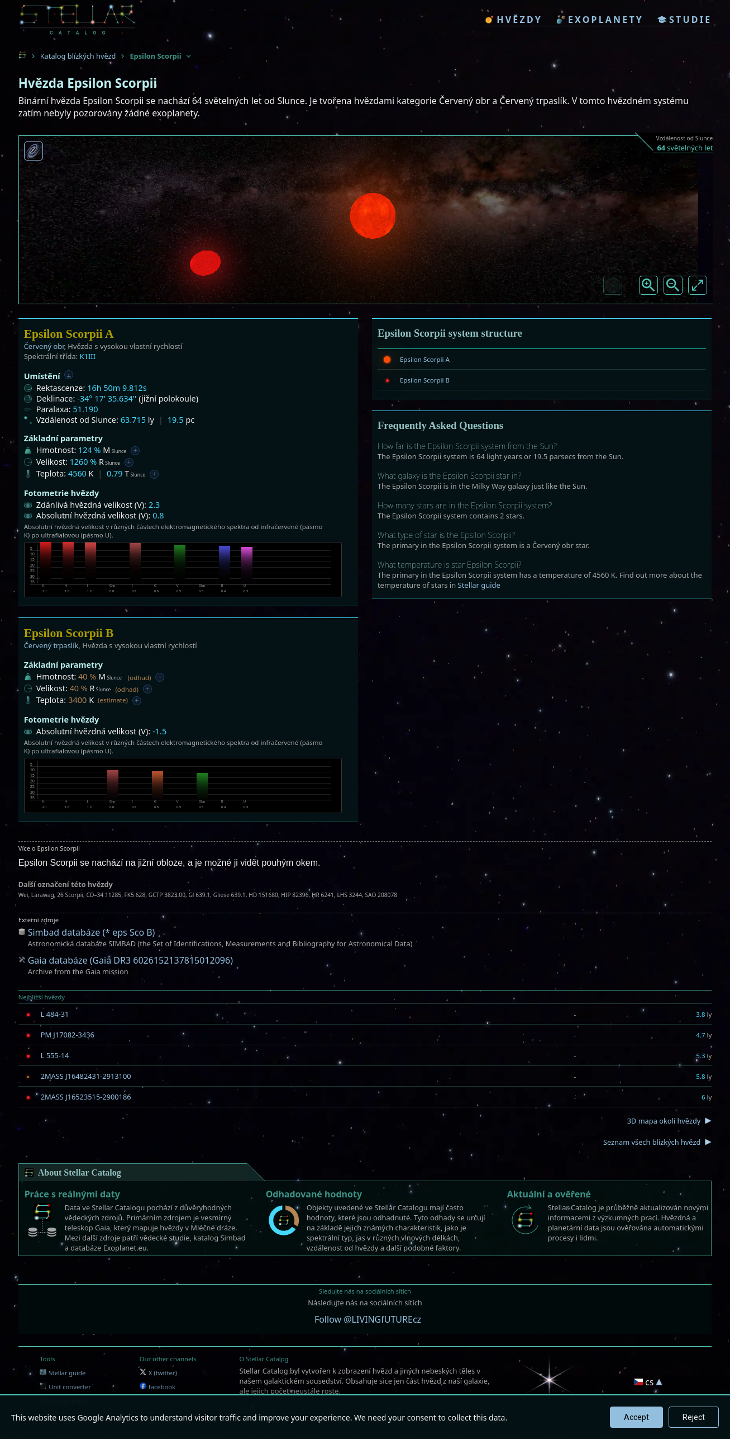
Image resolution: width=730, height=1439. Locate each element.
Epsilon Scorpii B (425, 380)
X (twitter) (158, 1373)
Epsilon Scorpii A (425, 359)
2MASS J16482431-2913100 (86, 1076)
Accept (636, 1417)
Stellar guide (479, 585)
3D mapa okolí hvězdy (664, 1121)
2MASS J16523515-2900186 (86, 1097)
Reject (694, 1417)
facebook (157, 1387)
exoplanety (599, 19)
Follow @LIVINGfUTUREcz (367, 1319)
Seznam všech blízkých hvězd (651, 1142)
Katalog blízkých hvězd (78, 56)
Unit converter (65, 1387)
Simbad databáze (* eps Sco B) (91, 932)
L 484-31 (55, 1014)
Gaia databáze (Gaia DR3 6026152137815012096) (130, 960)
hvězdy (513, 19)
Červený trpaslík (51, 645)
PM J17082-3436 (67, 1035)
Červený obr (44, 346)
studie (684, 19)
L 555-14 (55, 1055)
